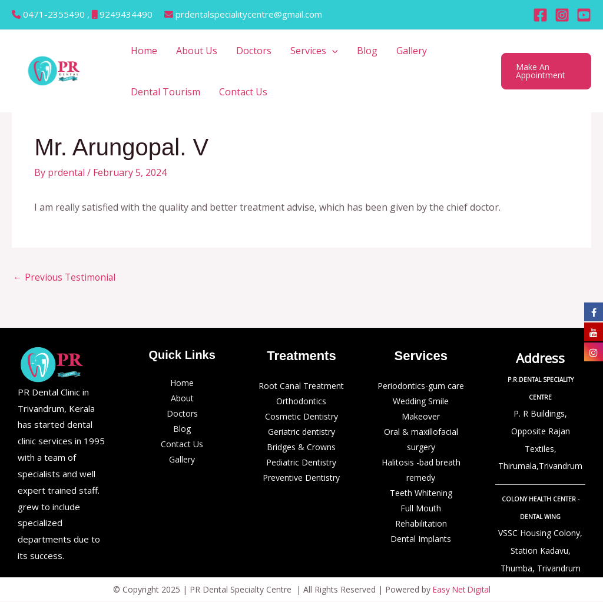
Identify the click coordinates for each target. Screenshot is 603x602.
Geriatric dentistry (301, 432)
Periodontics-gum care (420, 386)
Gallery (411, 50)
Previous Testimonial (65, 277)
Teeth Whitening (421, 493)
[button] (332, 50)
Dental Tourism (165, 91)
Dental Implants (420, 539)
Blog (367, 50)
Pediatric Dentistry (301, 462)
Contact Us (243, 91)
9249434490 (126, 14)
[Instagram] (562, 15)
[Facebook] (540, 15)
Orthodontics (301, 401)
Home (144, 50)
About (182, 398)
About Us (196, 50)
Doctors (253, 50)
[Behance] (584, 15)
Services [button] (314, 50)
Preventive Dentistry (301, 478)
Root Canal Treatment (301, 386)
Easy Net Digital (461, 590)
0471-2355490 (55, 14)
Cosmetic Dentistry (301, 417)
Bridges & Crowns (301, 447)
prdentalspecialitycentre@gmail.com (248, 14)
